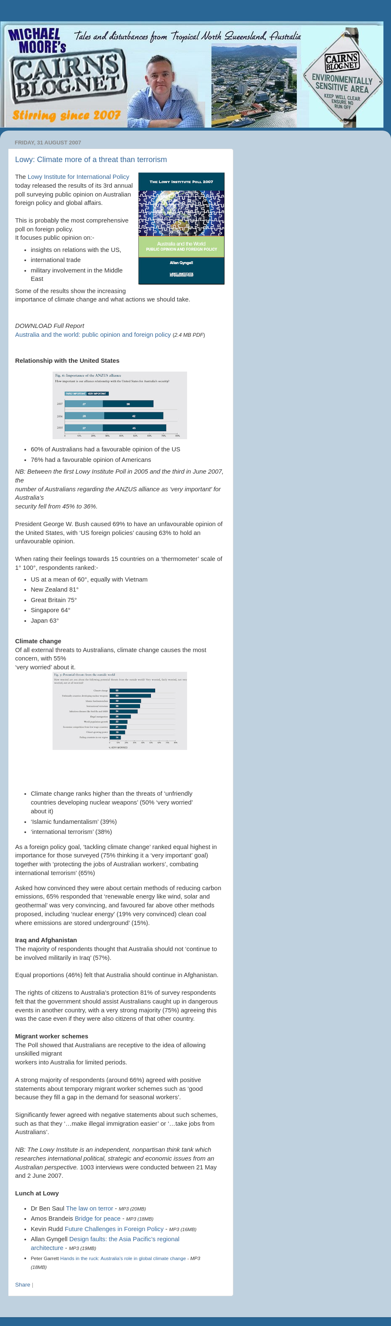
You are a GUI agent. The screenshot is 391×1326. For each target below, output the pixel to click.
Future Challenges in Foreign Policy (114, 1229)
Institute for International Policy (78, 176)
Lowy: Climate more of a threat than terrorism (91, 159)
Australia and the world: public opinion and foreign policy (93, 334)
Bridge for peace (98, 1218)
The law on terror (89, 1208)
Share (22, 1284)
